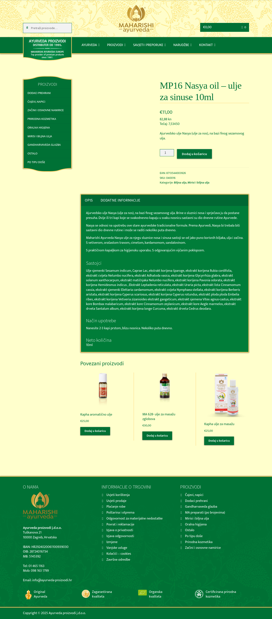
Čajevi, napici (36, 101)
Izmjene (112, 542)
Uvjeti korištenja (118, 495)
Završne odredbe (118, 560)
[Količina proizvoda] (167, 152)
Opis (89, 200)
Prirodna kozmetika (41, 118)
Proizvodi (115, 45)
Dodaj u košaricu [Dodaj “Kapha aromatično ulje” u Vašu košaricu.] (95, 431)
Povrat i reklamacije (120, 524)
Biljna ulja (180, 182)
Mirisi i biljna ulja (199, 182)
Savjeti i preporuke (148, 45)
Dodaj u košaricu (194, 154)
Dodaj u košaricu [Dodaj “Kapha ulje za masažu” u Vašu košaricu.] (219, 440)
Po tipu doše (36, 162)
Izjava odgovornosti (120, 536)
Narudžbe (181, 45)
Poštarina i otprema (120, 512)
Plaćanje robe (116, 507)
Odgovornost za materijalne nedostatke (134, 518)
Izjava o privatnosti (119, 530)
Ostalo (32, 153)
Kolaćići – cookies (118, 554)
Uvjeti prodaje (116, 501)
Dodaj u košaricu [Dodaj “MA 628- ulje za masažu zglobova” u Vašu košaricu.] (157, 435)
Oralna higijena (38, 127)
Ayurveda (89, 45)
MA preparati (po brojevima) (205, 512)
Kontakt (206, 45)
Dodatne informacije (120, 200)
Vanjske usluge (116, 548)
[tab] (88, 200)
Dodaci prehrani (39, 93)
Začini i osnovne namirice (45, 110)
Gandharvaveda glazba (44, 144)
